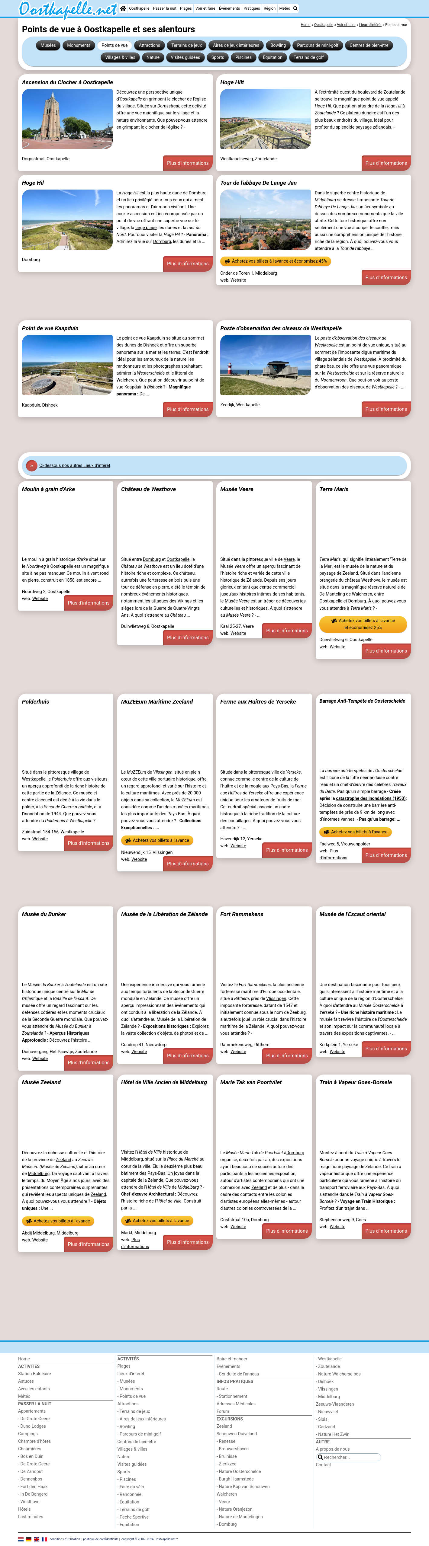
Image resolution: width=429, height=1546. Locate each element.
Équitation (272, 57)
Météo (284, 8)
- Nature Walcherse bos (338, 1374)
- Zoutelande (328, 1366)
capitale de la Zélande (142, 1180)
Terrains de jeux (186, 45)
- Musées (126, 1381)
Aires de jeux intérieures (236, 45)
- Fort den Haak (33, 1486)
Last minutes (30, 1516)
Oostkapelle (139, 8)
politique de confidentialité (100, 1539)
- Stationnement (232, 1396)
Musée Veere (236, 489)
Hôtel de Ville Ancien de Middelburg (164, 1082)
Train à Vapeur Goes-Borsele (355, 1082)
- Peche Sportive (133, 1517)
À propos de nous (333, 1449)
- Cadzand (325, 1426)
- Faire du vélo (131, 1487)
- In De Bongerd (32, 1494)
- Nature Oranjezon (235, 1509)
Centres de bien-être (369, 45)
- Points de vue (132, 1396)
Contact (323, 1465)
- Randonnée (130, 1494)
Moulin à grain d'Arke (48, 489)
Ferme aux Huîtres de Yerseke (258, 701)
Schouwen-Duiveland (237, 1433)
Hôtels (24, 1509)
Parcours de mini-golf (317, 45)
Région (270, 8)
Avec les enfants (34, 1388)
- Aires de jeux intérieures (142, 1419)
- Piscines (127, 1479)
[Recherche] (295, 8)
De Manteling (332, 594)
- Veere (223, 1501)
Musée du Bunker (44, 914)
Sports (217, 57)
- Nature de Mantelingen (240, 1516)
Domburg (198, 193)
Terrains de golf (309, 57)
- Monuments (130, 1388)
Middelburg (39, 1173)
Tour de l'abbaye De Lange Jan (258, 182)
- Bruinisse (227, 1456)
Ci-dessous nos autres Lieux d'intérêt (74, 465)
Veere (289, 559)
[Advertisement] (199, 302)
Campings (28, 1433)
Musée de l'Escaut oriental (352, 914)
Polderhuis (35, 701)
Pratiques (252, 8)
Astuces (26, 1381)
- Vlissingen (327, 1389)
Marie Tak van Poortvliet (251, 1082)
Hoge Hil (33, 182)
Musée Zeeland (41, 1082)
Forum (223, 1411)
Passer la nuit (164, 8)
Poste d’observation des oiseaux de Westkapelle (281, 328)
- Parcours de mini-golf (139, 1434)
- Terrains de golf (134, 1509)
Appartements (32, 1411)
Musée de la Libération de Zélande (164, 914)
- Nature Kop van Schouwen (243, 1486)
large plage (145, 227)
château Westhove (362, 580)
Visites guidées (185, 57)
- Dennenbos (30, 1479)
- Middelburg (328, 1396)
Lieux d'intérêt (131, 1373)
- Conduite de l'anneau (238, 1374)
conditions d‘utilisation (65, 1539)
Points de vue (114, 45)
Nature (153, 57)
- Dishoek (325, 1381)
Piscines (243, 57)
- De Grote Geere (34, 1418)
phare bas (324, 366)
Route (222, 1388)
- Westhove (28, 1501)
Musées (48, 45)
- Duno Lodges (32, 1426)
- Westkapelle (329, 1359)
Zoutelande (394, 92)
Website (238, 280)
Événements (229, 8)
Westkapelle (34, 779)
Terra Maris (333, 489)
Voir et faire (205, 8)
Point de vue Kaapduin (50, 328)
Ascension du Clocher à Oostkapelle (67, 82)
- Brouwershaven (233, 1449)
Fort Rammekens (241, 914)
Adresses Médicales (236, 1404)
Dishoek (151, 345)
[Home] (123, 8)
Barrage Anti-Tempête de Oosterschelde (362, 701)
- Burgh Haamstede (235, 1479)
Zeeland (350, 573)
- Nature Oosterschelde (239, 1471)
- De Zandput (30, 1471)
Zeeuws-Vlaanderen (335, 1404)
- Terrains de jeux (134, 1411)
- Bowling (126, 1426)
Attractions (149, 45)
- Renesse (226, 1441)
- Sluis (321, 1419)
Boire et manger (232, 1359)
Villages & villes (120, 57)
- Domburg (227, 1524)
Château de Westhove (148, 489)
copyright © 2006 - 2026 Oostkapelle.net (148, 1539)
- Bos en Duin (31, 1456)
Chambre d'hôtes (34, 1441)
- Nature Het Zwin (333, 1434)
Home (24, 1359)
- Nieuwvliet (327, 1411)
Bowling (278, 45)
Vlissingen (276, 998)
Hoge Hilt (232, 82)
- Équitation (128, 1502)
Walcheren (127, 380)
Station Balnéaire (34, 1373)
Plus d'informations (188, 163)
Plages (186, 8)
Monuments (78, 45)
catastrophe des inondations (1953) (370, 798)
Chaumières (29, 1449)
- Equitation (128, 1524)
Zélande (63, 793)
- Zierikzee (226, 1464)
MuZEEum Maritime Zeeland (157, 701)
